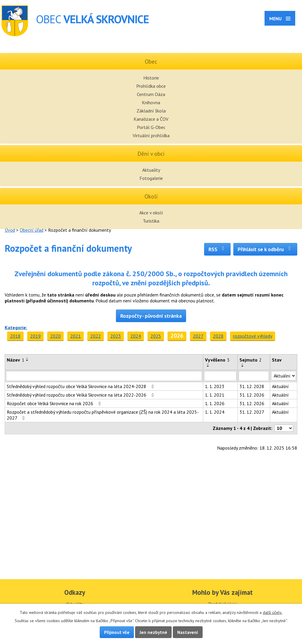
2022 (95, 336)
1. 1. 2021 (214, 395)
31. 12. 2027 (251, 412)
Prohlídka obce (151, 86)
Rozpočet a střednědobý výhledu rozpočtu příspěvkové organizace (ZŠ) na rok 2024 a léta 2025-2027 (103, 415)
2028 (218, 336)
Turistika (151, 221)
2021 (75, 336)
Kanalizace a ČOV (151, 119)
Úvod (10, 230)
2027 (198, 336)
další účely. (272, 612)
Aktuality (151, 170)
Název (15, 360)
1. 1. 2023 (214, 386)
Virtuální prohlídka (151, 135)
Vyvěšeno (217, 360)
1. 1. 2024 (214, 412)
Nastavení (187, 632)
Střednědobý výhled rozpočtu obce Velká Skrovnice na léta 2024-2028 (81, 386)
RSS (217, 249)
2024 (135, 336)
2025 (155, 336)
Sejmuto (250, 360)
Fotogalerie (151, 178)
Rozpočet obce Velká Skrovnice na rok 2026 (55, 403)
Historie (151, 78)
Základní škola (151, 111)
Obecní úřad (31, 230)
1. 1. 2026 (214, 403)
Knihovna (151, 102)
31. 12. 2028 (251, 386)
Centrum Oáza (151, 94)
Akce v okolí (151, 213)
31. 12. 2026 (251, 395)
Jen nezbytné (153, 632)
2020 (55, 336)
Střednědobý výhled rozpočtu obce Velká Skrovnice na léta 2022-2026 (81, 395)
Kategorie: (16, 327)
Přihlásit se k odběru (265, 249)
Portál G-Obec (151, 127)
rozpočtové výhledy (252, 336)
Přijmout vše (116, 632)
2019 (35, 336)
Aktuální (280, 386)
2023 (115, 336)
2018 (15, 336)
